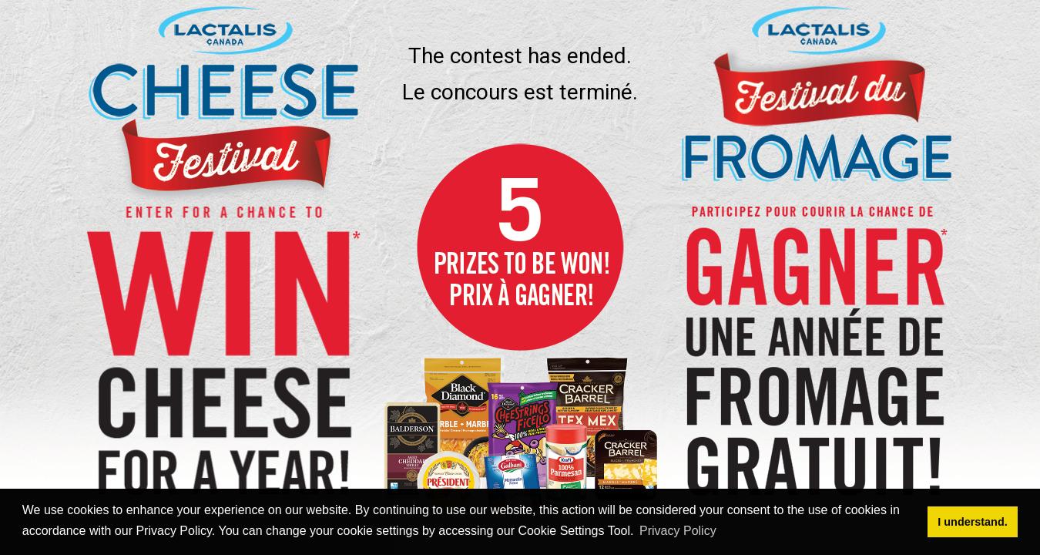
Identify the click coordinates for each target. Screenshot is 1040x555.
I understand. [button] (972, 522)
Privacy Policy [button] (677, 530)
